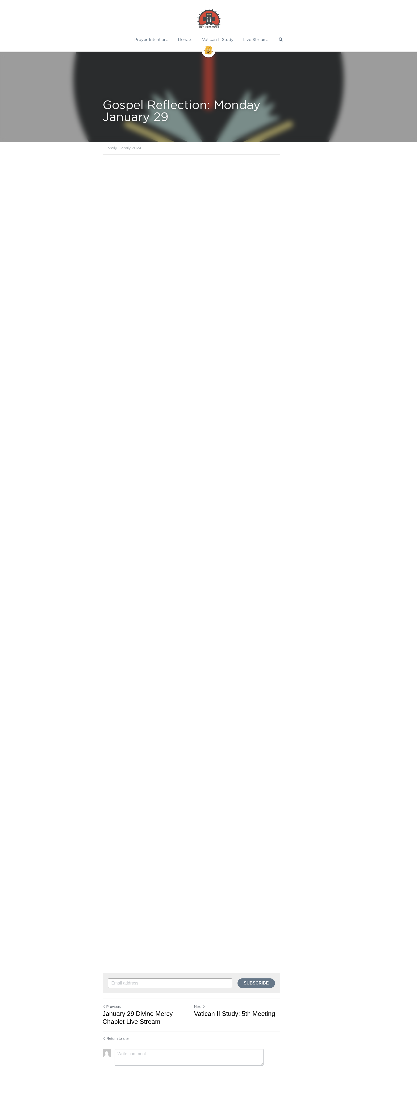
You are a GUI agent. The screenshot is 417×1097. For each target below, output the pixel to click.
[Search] (280, 39)
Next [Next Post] (217, 1006)
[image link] (208, 18)
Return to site (116, 1038)
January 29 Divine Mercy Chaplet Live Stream (150, 1017)
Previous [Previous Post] (112, 1006)
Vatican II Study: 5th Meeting (251, 1013)
